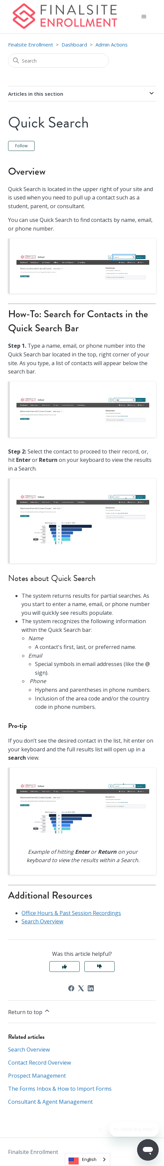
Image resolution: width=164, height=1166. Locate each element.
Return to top (29, 1011)
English (89, 1159)
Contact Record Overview (39, 1062)
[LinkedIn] (91, 988)
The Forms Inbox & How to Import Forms (60, 1088)
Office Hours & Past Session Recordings (71, 913)
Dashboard (74, 44)
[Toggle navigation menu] (144, 16)
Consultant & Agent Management (50, 1101)
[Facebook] (71, 988)
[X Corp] (81, 988)
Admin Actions (111, 44)
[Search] (58, 60)
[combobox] (87, 1159)
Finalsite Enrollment (30, 44)
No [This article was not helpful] (99, 966)
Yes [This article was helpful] (64, 966)
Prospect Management (37, 1075)
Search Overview (42, 921)
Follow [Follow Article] (21, 146)
